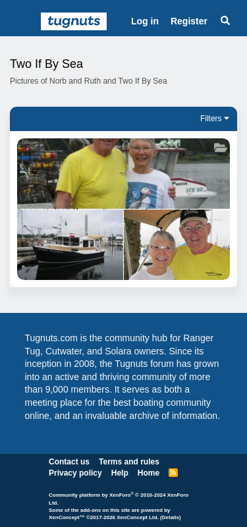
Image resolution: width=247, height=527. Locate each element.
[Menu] (24, 22)
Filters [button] (211, 118)
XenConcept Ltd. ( (139, 517)
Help (119, 473)
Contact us (69, 461)
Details (170, 517)
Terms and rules (129, 461)
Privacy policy (75, 473)
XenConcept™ (67, 517)
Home (148, 473)
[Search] (225, 22)
